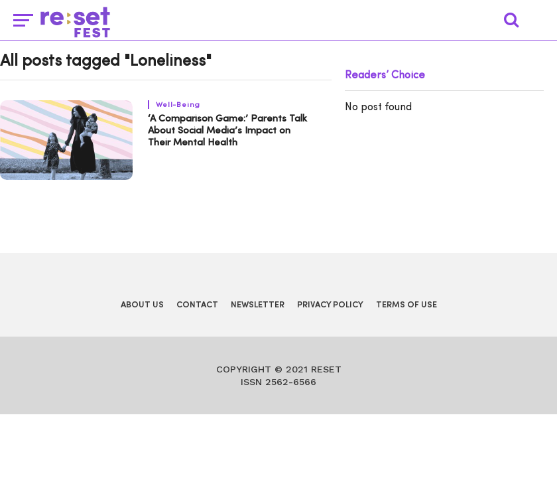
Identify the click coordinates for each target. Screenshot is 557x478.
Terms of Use (406, 305)
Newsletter (257, 305)
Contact (197, 305)
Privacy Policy (330, 305)
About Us (142, 305)
